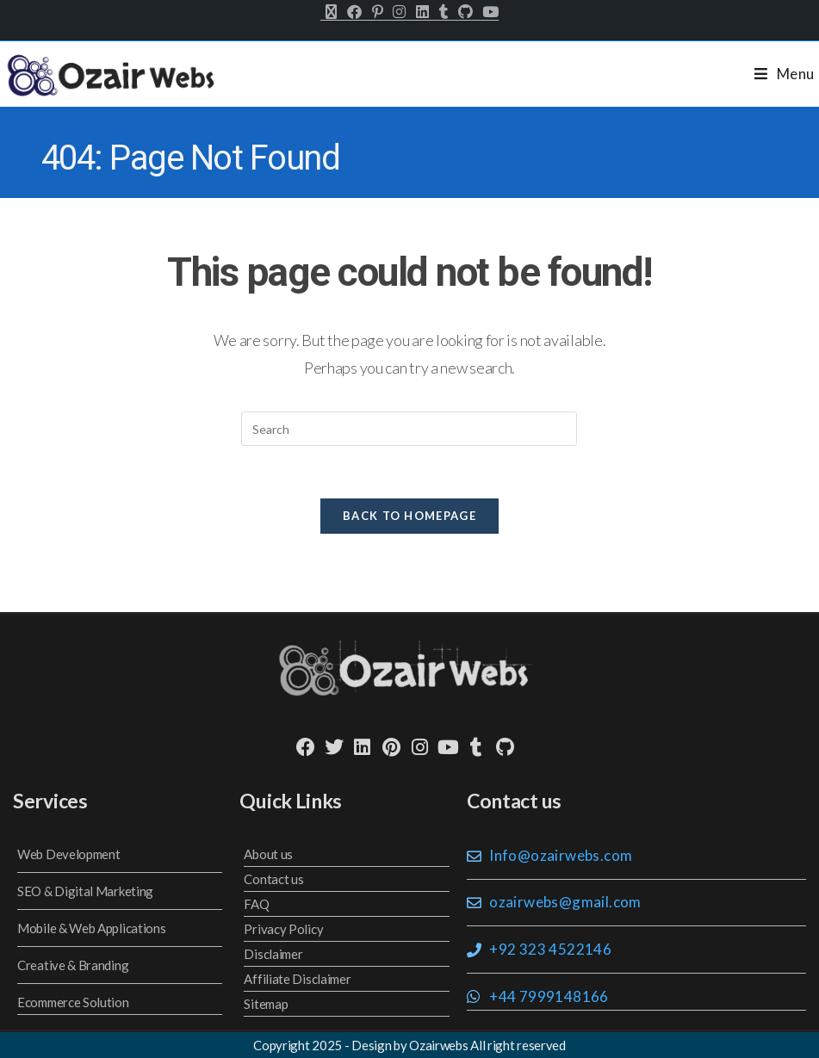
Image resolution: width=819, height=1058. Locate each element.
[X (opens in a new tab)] (331, 12)
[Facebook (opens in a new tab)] (354, 12)
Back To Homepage (409, 516)
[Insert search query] (409, 428)
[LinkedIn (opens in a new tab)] (422, 12)
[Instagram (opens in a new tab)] (399, 12)
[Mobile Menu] (784, 74)
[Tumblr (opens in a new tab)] (444, 12)
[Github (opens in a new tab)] (465, 12)
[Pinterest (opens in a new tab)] (377, 12)
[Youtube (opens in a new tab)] (488, 12)
